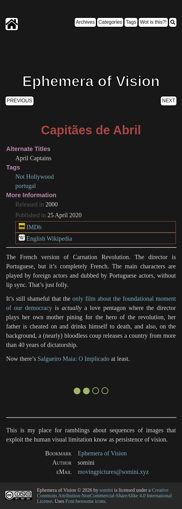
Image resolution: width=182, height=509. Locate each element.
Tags (131, 22)
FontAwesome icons (85, 501)
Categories (110, 22)
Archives (85, 22)
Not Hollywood (34, 176)
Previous (19, 100)
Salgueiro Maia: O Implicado (73, 358)
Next (168, 100)
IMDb (34, 227)
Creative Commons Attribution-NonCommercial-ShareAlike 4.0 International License (104, 495)
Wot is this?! (153, 22)
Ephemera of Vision (102, 453)
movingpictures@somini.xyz (113, 471)
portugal (25, 185)
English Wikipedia (49, 238)
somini (106, 490)
